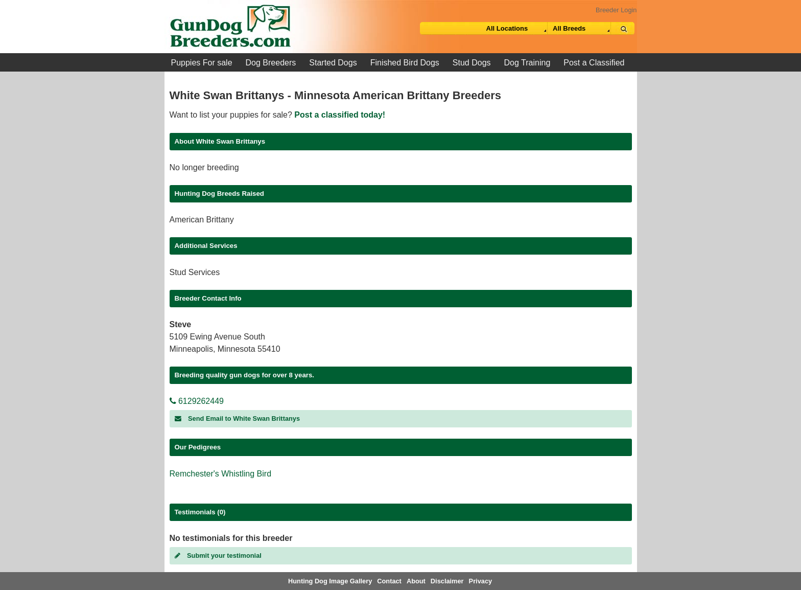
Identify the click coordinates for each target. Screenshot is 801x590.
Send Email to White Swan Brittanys (237, 418)
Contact (389, 581)
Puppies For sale (201, 62)
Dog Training (527, 62)
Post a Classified (593, 62)
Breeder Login (616, 10)
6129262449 (197, 401)
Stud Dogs (472, 62)
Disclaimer (447, 581)
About (416, 581)
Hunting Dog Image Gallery (330, 581)
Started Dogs (333, 62)
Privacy (480, 581)
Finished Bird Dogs (404, 62)
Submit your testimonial (218, 555)
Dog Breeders (271, 62)
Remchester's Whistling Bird (221, 473)
